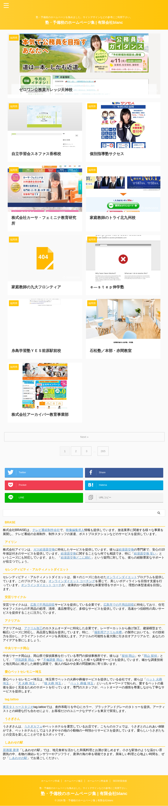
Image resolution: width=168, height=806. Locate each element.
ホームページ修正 (73, 781)
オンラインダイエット (121, 579)
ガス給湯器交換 (44, 551)
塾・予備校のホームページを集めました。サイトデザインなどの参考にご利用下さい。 (84, 788)
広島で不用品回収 (42, 606)
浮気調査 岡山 (24, 661)
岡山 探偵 (150, 657)
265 (103, 447)
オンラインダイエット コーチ (41, 587)
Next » (85, 433)
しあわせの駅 (18, 760)
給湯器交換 (126, 551)
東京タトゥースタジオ (18, 708)
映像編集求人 (75, 531)
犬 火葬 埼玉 (26, 685)
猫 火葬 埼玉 (52, 685)
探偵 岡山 (128, 657)
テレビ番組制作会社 (46, 531)
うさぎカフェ (33, 728)
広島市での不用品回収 (118, 606)
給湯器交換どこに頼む (76, 559)
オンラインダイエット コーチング (72, 583)
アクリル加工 (33, 630)
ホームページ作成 (50, 781)
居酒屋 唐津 (11, 752)
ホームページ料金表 (97, 781)
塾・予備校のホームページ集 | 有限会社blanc (84, 22)
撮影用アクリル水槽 (108, 634)
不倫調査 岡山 (52, 661)
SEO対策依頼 (120, 781)
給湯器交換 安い (145, 555)
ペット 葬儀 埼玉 (81, 685)
